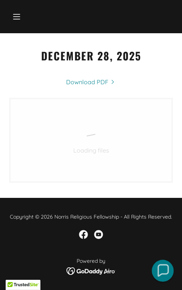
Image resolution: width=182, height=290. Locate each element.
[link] (91, 82)
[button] (21, 16)
